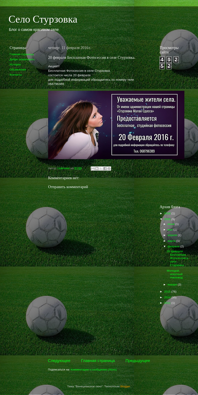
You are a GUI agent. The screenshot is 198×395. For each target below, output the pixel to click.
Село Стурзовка (43, 19)
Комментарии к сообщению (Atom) (94, 369)
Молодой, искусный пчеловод (175, 274)
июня (171, 224)
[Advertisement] (22, 148)
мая (171, 229)
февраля (174, 246)
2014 (167, 297)
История (15, 64)
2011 (167, 302)
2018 (167, 213)
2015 (167, 291)
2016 (167, 219)
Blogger (125, 386)
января (173, 284)
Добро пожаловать (22, 59)
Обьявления (18, 69)
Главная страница (98, 360)
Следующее (59, 360)
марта (172, 240)
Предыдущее (137, 360)
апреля (173, 235)
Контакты (16, 74)
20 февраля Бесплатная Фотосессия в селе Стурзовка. (177, 258)
